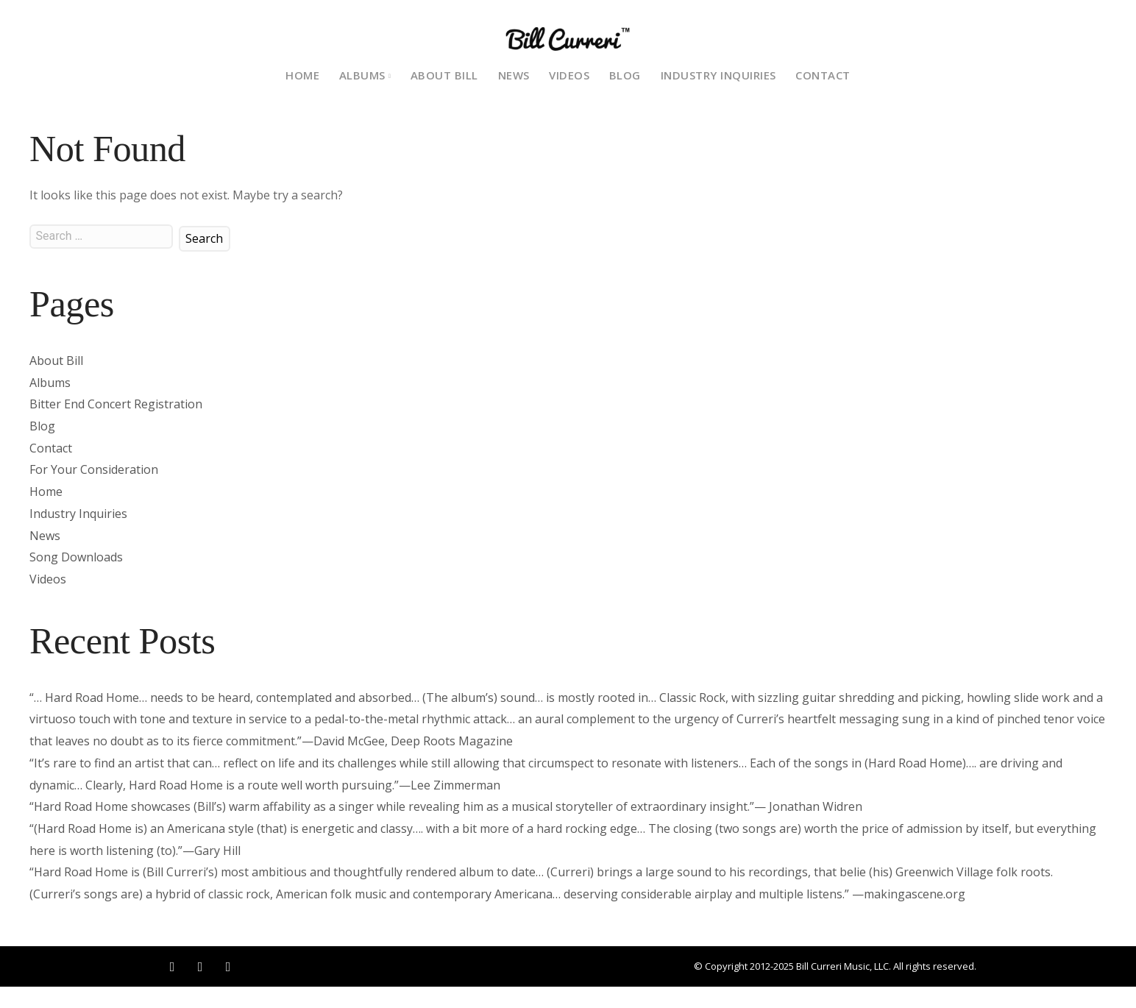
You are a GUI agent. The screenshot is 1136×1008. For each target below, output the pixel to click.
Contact (823, 75)
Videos (569, 75)
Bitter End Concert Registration (115, 404)
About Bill (444, 75)
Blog (625, 75)
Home (302, 75)
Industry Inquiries (718, 75)
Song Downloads (76, 557)
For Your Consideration (93, 469)
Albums (50, 383)
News (514, 75)
